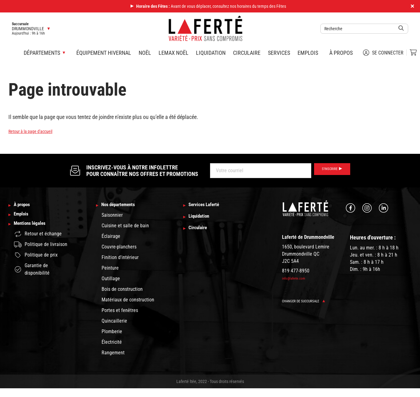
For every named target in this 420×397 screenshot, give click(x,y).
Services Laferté (209, 206)
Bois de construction (122, 290)
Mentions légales (35, 230)
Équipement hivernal (103, 53)
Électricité (112, 343)
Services (279, 53)
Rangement (113, 354)
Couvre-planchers (119, 248)
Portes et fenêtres (120, 311)
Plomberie (112, 333)
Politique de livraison (40, 252)
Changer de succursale (308, 300)
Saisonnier (112, 216)
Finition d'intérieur (120, 259)
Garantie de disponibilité (32, 276)
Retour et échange (38, 241)
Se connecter (383, 53)
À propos (341, 53)
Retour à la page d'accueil (36, 131)
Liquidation (211, 53)
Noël (145, 53)
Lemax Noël (174, 53)
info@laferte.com (297, 278)
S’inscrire (328, 170)
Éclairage (111, 237)
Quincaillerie (114, 322)
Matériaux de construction (128, 301)
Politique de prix (36, 262)
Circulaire (246, 53)
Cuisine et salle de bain (125, 227)
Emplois (308, 53)
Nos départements (124, 206)
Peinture (110, 269)
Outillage (111, 280)
